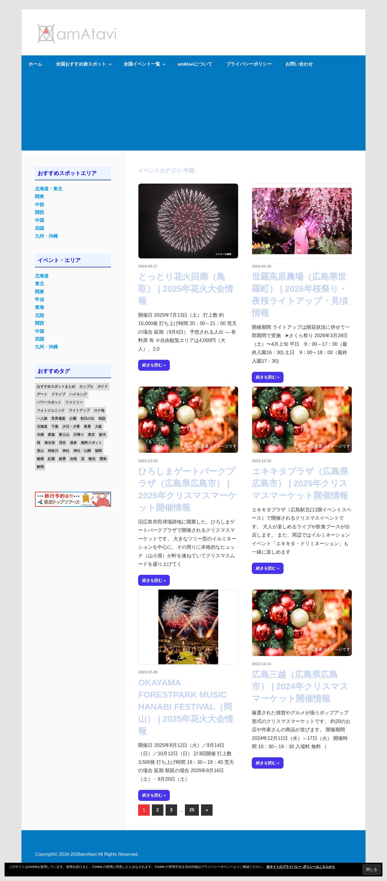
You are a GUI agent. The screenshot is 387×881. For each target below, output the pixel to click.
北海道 (42, 276)
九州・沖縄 (46, 236)
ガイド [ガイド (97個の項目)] (102, 386)
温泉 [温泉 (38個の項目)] (73, 443)
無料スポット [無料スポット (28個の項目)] (91, 443)
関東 (39, 196)
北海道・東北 (48, 188)
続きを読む (152, 365)
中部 (39, 204)
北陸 (39, 315)
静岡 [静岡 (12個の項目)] (40, 467)
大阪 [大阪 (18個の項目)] (98, 427)
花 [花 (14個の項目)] (82, 459)
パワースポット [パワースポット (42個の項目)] (49, 402)
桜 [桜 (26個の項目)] (38, 443)
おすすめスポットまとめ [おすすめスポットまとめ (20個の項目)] (56, 386)
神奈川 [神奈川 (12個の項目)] (53, 451)
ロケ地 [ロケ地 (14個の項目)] (99, 410)
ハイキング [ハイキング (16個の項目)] (78, 394)
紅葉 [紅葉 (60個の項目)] (51, 459)
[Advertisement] (193, 113)
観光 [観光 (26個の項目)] (91, 459)
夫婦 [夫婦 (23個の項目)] (40, 435)
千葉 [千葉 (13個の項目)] (54, 427)
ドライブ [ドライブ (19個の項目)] (58, 394)
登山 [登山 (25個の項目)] (40, 451)
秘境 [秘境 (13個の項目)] (40, 459)
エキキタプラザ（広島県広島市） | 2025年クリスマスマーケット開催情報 (300, 483)
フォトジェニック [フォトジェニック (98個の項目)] (51, 410)
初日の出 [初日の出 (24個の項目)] (87, 418)
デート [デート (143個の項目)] (42, 394)
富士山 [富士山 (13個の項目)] (64, 435)
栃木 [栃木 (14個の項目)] (102, 435)
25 (191, 809)
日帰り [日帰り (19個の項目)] (78, 435)
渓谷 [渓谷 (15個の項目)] (62, 443)
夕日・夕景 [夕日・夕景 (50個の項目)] (71, 427)
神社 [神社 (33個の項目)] (65, 451)
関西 (39, 212)
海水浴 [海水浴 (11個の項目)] (49, 443)
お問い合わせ (299, 64)
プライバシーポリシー (249, 64)
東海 (39, 307)
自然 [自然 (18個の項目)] (73, 459)
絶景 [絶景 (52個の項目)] (62, 459)
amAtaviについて (195, 64)
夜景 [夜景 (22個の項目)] (87, 427)
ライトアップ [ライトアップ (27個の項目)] (79, 410)
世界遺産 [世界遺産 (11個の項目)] (58, 418)
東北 (39, 283)
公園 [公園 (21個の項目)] (72, 418)
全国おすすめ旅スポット (84, 64)
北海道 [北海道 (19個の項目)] (42, 427)
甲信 (39, 299)
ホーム (35, 64)
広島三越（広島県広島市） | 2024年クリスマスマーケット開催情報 (300, 687)
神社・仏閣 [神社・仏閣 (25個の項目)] (82, 451)
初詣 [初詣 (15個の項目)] (101, 418)
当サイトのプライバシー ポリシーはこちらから (300, 867)
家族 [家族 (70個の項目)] (51, 435)
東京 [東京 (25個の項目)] (91, 435)
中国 (39, 220)
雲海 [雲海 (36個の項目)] (102, 459)
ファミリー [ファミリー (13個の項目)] (74, 402)
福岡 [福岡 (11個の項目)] (98, 451)
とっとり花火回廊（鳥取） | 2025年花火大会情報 (185, 289)
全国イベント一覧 (145, 64)
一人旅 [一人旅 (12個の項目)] (42, 418)
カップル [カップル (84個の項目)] (86, 386)
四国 (39, 228)
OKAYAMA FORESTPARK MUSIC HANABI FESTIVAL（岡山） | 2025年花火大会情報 (185, 707)
